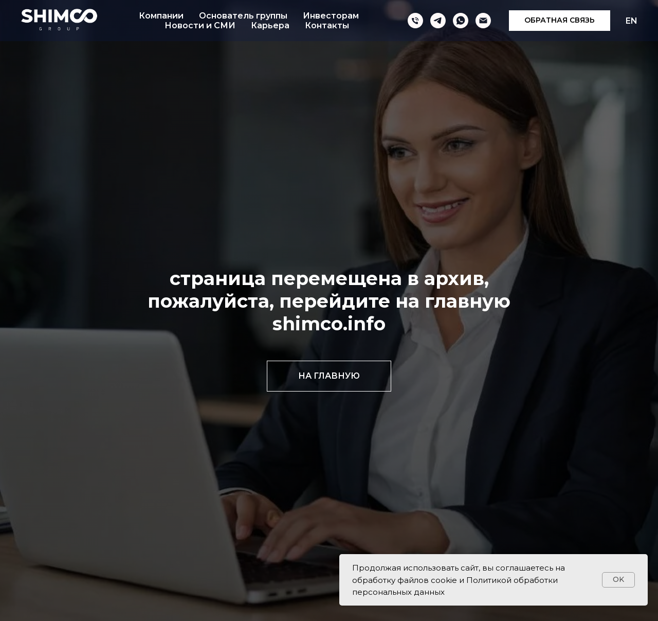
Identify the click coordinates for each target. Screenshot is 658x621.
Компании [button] (161, 16)
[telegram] (438, 20)
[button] (559, 20)
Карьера (270, 25)
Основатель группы (243, 16)
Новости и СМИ (199, 25)
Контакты (327, 25)
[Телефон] (415, 20)
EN (631, 21)
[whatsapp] (460, 20)
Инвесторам (331, 16)
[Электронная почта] (483, 20)
